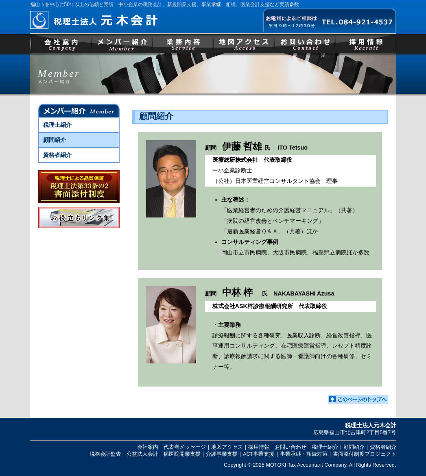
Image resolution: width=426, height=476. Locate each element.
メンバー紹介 (121, 43)
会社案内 (60, 43)
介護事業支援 (222, 454)
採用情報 (365, 43)
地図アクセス (243, 43)
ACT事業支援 (259, 454)
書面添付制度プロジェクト (364, 454)
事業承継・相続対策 (304, 454)
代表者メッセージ (185, 447)
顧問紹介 (54, 140)
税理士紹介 (57, 125)
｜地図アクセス (224, 447)
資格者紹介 (57, 155)
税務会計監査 (105, 454)
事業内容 (182, 43)
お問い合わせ (304, 43)
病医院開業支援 (182, 454)
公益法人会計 (142, 454)
